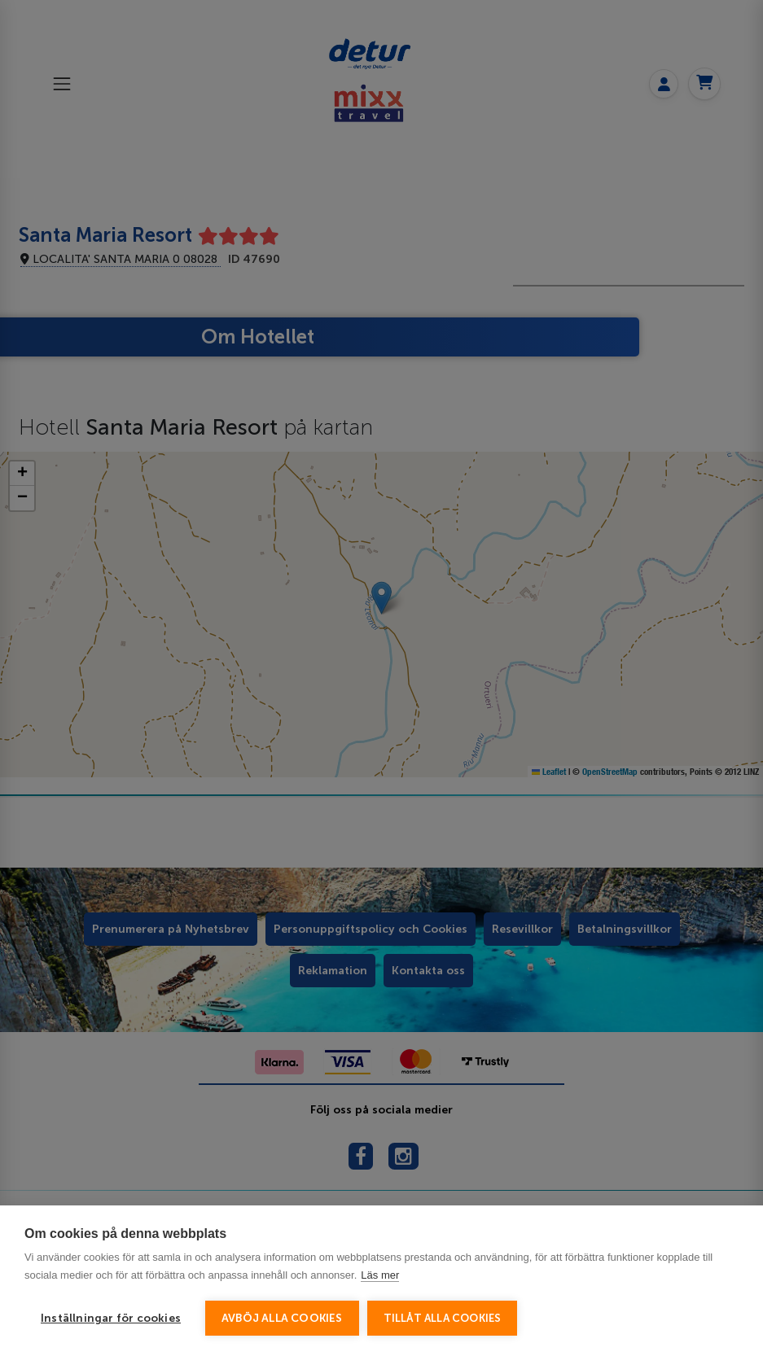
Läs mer (380, 1275)
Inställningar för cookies (111, 1318)
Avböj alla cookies (282, 1318)
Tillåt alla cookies (443, 1318)
